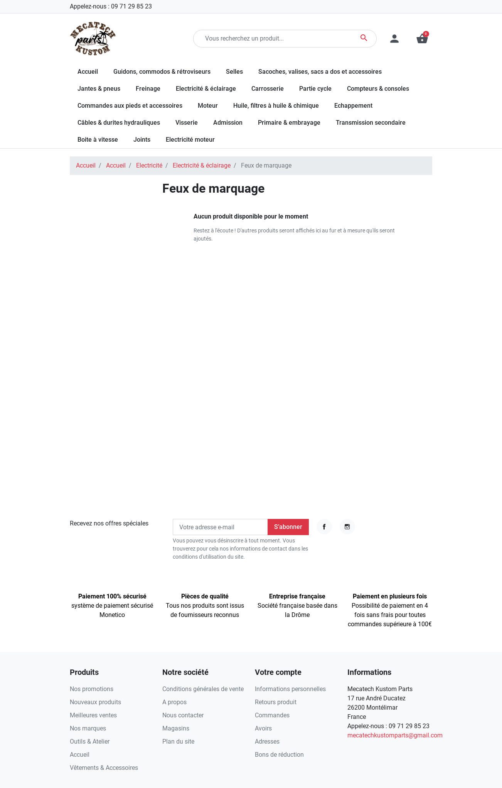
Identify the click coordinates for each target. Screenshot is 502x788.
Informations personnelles (290, 689)
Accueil (86, 165)
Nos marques (88, 728)
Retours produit (275, 702)
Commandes (272, 715)
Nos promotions (91, 689)
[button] (422, 39)
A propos (174, 702)
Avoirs (263, 728)
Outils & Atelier (89, 741)
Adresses (267, 741)
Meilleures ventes (93, 715)
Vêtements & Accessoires (104, 767)
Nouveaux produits (95, 702)
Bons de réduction (279, 754)
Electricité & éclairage (202, 165)
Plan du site (178, 741)
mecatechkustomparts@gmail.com (395, 735)
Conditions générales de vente (203, 689)
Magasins (175, 728)
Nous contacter (183, 715)
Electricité (149, 165)
